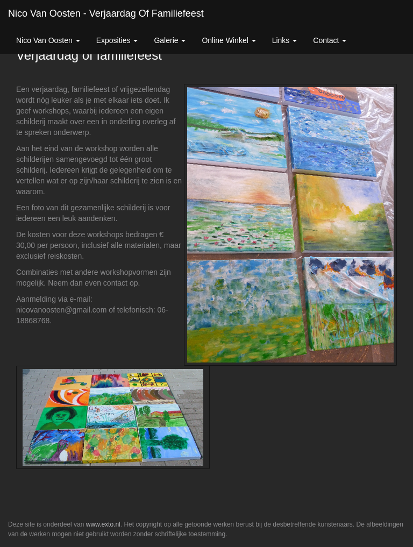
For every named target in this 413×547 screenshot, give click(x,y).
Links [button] (284, 40)
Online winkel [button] (228, 40)
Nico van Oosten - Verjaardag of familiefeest (106, 13)
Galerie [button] (170, 40)
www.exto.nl (103, 524)
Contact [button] (329, 40)
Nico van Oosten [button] (48, 40)
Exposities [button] (117, 40)
